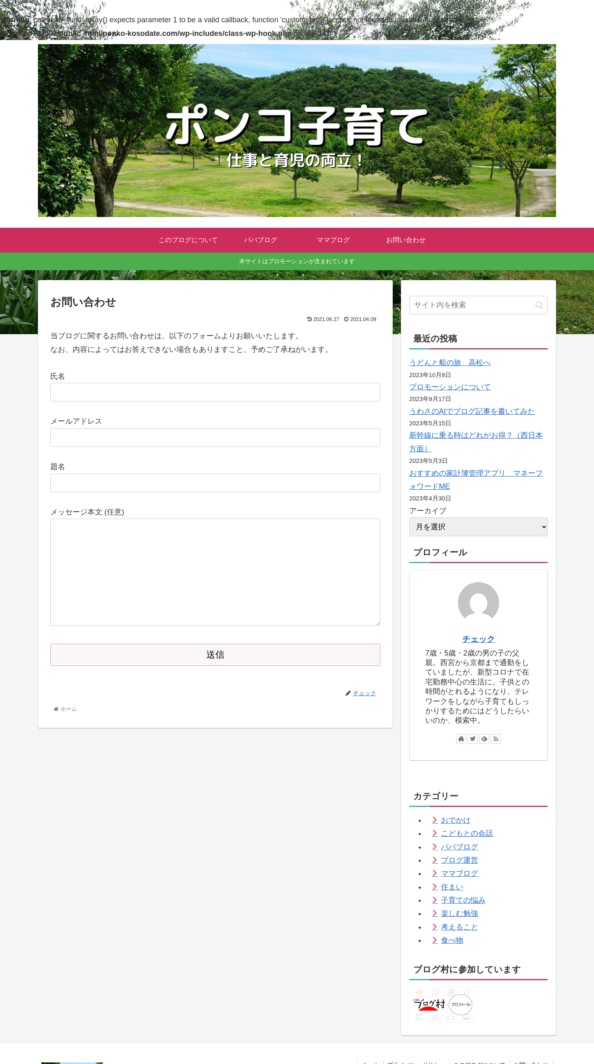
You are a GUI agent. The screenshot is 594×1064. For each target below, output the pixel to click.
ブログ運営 (459, 860)
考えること (459, 927)
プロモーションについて (450, 387)
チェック (478, 639)
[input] (478, 305)
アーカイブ (427, 511)
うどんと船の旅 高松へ (450, 363)
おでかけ (456, 820)
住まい (452, 887)
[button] (539, 305)
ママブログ (459, 873)
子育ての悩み (463, 900)
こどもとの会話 (467, 833)
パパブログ (459, 847)
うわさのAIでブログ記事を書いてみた (472, 411)
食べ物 (452, 940)
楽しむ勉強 (459, 913)
